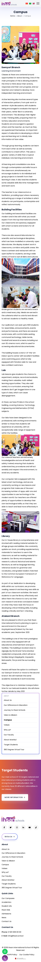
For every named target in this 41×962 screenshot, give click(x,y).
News (4, 917)
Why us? (7, 730)
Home (12, 16)
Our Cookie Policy (26, 954)
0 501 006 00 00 (14, 932)
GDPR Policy (12, 954)
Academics (6, 902)
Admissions (6, 913)
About (19, 16)
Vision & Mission (10, 715)
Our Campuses (8, 898)
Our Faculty (9, 734)
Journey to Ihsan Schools (14, 710)
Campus (5, 864)
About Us (8, 700)
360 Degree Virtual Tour (14, 749)
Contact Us (6, 921)
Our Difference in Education (15, 705)
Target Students (11, 744)
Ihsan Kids (6, 910)
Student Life (7, 906)
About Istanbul (10, 739)
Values (7, 725)
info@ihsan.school (15, 936)
